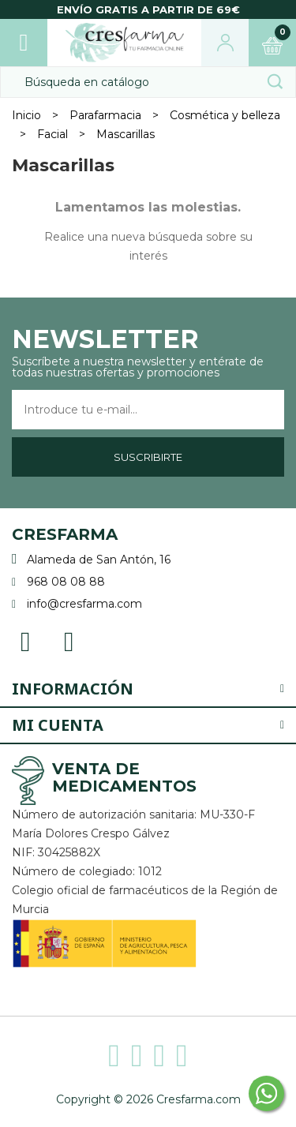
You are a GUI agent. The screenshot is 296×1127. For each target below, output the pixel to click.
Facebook (25, 640)
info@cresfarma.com (84, 604)
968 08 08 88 (66, 582)
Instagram (69, 640)
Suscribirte (148, 457)
